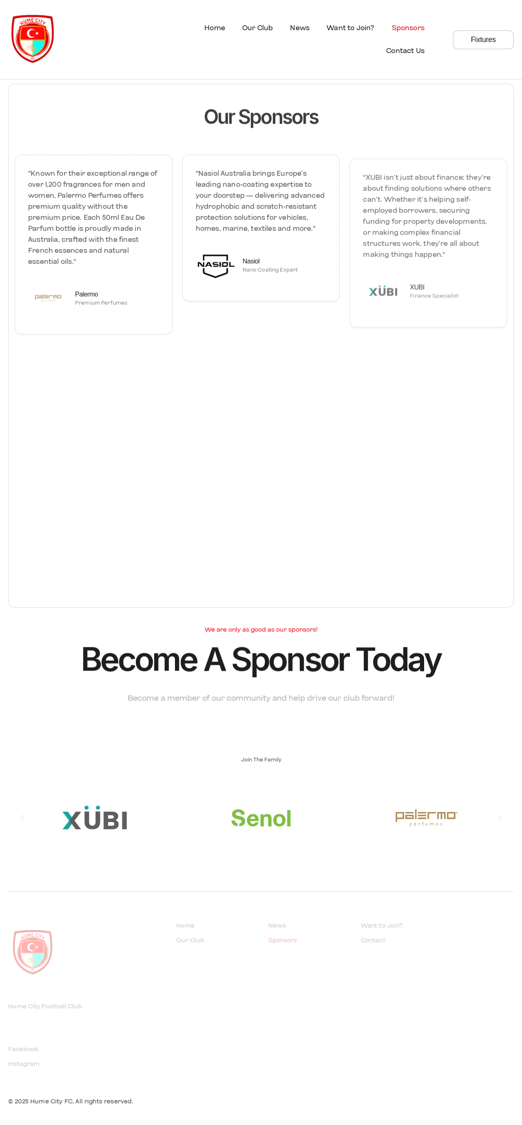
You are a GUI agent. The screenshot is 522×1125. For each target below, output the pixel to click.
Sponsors (408, 28)
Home (214, 28)
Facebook (23, 1049)
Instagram (24, 1063)
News (300, 28)
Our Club (257, 28)
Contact (373, 940)
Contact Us (405, 51)
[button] (22, 818)
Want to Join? (350, 28)
